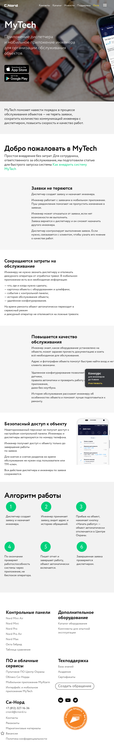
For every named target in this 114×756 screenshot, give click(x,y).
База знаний (65, 667)
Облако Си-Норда (17, 677)
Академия (64, 672)
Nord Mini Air (14, 618)
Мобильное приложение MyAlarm (28, 682)
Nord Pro (11, 629)
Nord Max (12, 639)
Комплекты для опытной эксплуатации (74, 631)
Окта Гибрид (14, 644)
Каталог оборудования (72, 624)
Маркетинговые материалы (23, 728)
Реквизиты (12, 723)
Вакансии (12, 734)
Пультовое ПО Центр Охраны (25, 672)
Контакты (12, 718)
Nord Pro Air (14, 634)
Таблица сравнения (18, 650)
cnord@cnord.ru (16, 712)
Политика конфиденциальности (26, 739)
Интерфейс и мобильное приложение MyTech (22, 689)
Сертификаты (66, 677)
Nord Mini (12, 624)
